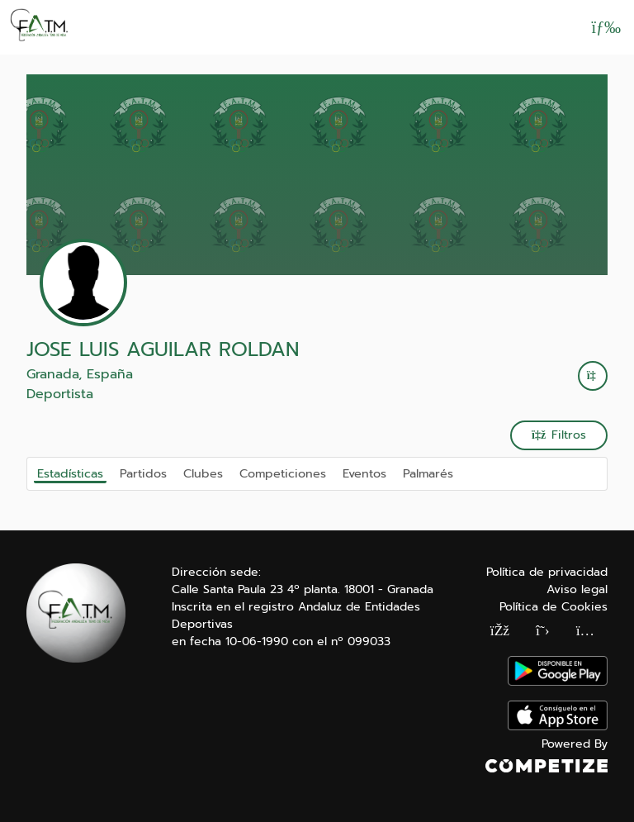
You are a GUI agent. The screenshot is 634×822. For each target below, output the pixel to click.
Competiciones (282, 472)
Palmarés (428, 472)
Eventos (364, 472)
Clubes (203, 472)
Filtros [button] (559, 435)
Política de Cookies (553, 606)
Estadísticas (70, 473)
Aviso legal (577, 589)
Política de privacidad (547, 572)
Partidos (143, 472)
